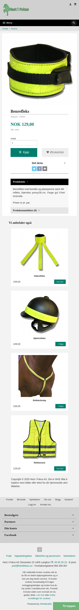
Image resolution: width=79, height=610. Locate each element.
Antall (13, 139)
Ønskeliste (55, 152)
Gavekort (69, 499)
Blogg (57, 499)
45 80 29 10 (60, 562)
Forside (5, 29)
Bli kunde (21, 499)
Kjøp (24, 152)
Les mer (41, 595)
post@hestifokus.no (22, 565)
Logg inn (32, 504)
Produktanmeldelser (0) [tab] (25, 210)
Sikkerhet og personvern (48, 556)
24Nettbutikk (46, 604)
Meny (7, 22)
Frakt (9, 556)
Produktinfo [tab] (19, 182)
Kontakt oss (45, 504)
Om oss (47, 499)
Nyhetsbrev (35, 499)
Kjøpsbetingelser (23, 556)
